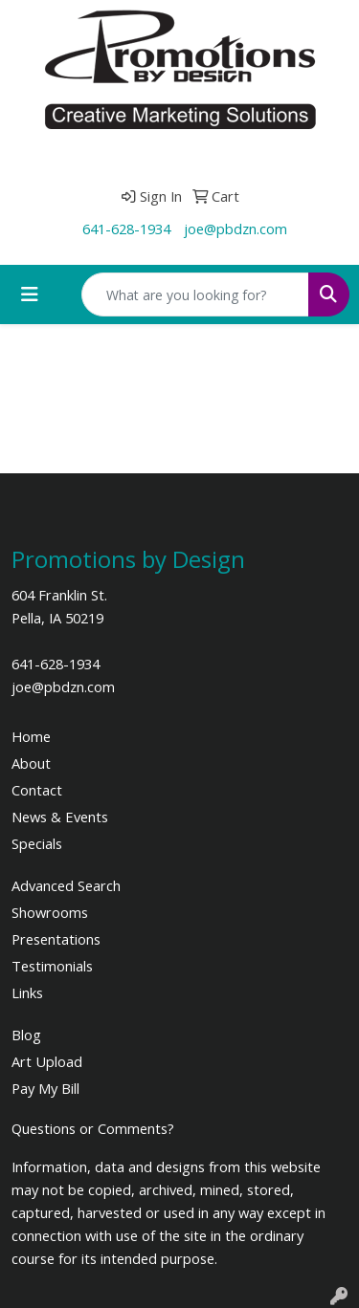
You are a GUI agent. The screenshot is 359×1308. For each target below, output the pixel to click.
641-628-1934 (126, 228)
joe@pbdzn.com (235, 228)
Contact (36, 789)
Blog (26, 1034)
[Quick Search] (195, 294)
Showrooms (49, 912)
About (31, 763)
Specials (36, 843)
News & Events (59, 816)
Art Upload (46, 1061)
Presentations (56, 938)
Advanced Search (66, 885)
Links (27, 992)
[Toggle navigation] (30, 294)
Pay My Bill (45, 1088)
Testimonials (52, 965)
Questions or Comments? (92, 1128)
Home (31, 736)
